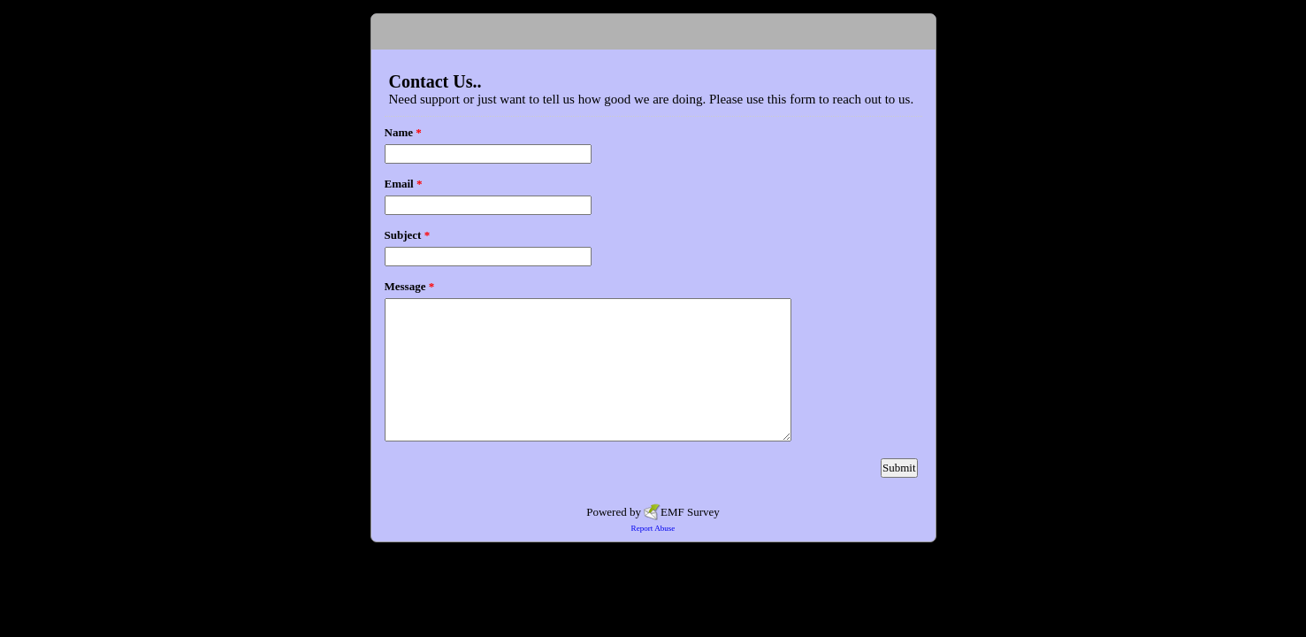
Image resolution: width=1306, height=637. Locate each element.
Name (403, 132)
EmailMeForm (653, 32)
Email (404, 183)
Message (410, 286)
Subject (408, 235)
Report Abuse (653, 528)
